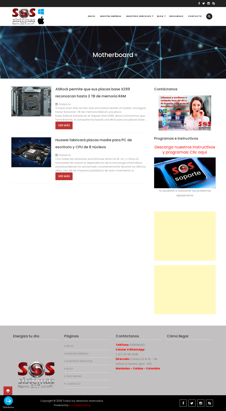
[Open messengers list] (8, 400)
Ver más (64, 125)
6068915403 (137, 345)
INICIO (91, 16)
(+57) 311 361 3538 (127, 354)
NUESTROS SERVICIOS (138, 16)
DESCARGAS (176, 16)
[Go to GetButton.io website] (8, 407)
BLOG (160, 16)
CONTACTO (195, 16)
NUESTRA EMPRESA (110, 16)
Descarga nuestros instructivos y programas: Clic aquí (184, 149)
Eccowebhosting (79, 405)
